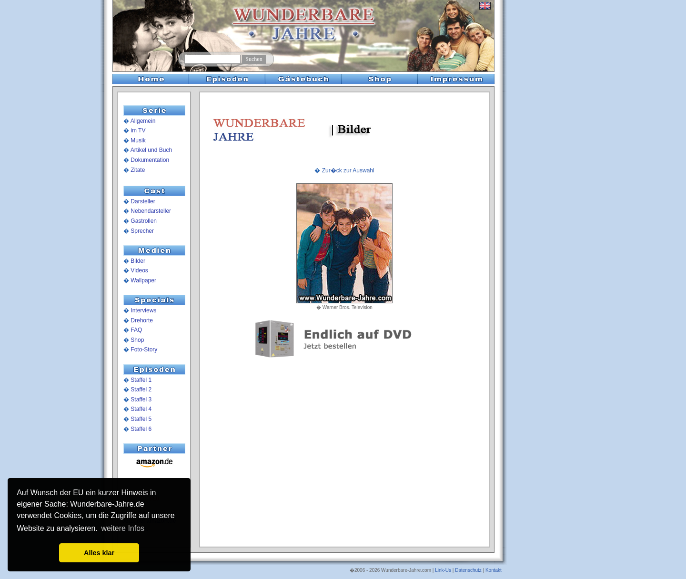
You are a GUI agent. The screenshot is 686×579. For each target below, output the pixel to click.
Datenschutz (468, 570)
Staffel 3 (141, 399)
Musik (138, 140)
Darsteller (143, 201)
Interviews (143, 310)
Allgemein (143, 121)
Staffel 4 (141, 409)
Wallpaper (143, 280)
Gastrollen (144, 221)
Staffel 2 (141, 389)
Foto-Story (144, 349)
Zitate (138, 170)
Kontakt (493, 570)
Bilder (138, 261)
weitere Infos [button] (122, 528)
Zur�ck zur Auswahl (348, 170)
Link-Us (443, 570)
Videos (139, 270)
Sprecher (142, 231)
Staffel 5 (141, 419)
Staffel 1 (141, 380)
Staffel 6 (141, 429)
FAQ (136, 330)
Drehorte (142, 320)
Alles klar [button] (99, 553)
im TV (138, 130)
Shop (137, 340)
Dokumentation (150, 160)
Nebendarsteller (151, 211)
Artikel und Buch (151, 150)
